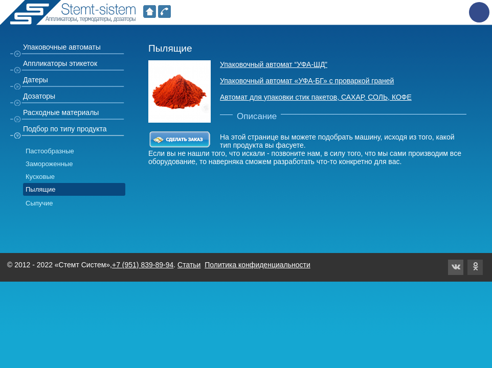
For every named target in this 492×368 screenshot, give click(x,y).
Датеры (35, 80)
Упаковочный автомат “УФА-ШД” (273, 64)
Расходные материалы (61, 112)
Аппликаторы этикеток (60, 63)
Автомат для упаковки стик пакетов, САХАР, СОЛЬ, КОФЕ (316, 97)
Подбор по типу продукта (65, 129)
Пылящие (41, 189)
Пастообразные (50, 151)
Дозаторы (39, 96)
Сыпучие (39, 203)
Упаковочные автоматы (62, 47)
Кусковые (40, 176)
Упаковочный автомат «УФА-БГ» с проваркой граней (307, 81)
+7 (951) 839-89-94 (142, 265)
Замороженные (49, 164)
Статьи (188, 265)
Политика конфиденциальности (257, 265)
